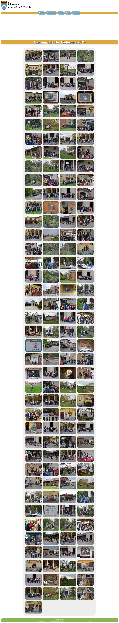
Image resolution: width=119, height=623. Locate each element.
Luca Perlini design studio (57, 621)
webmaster (41, 621)
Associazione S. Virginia (59, 619)
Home (41, 13)
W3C (90, 621)
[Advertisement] (59, 26)
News (61, 13)
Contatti (76, 13)
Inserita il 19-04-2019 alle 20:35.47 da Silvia (59, 46)
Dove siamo (51, 13)
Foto (67, 13)
